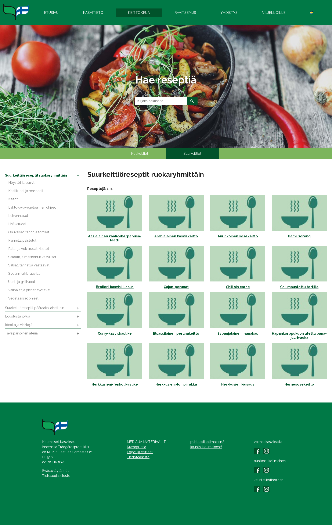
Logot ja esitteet (140, 452)
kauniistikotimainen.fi (206, 447)
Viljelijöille (273, 13)
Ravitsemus (185, 13)
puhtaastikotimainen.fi (207, 442)
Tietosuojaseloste (56, 476)
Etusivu (51, 13)
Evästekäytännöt (55, 471)
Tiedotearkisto (138, 457)
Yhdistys (229, 13)
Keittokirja (139, 13)
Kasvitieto (93, 13)
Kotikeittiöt (139, 154)
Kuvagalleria (136, 447)
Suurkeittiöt (192, 154)
